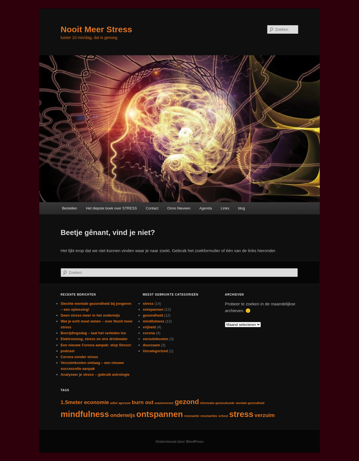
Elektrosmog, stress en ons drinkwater (94, 339)
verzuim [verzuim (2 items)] (265, 415)
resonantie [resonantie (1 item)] (191, 416)
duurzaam (151, 345)
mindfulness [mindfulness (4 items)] (85, 414)
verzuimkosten (155, 339)
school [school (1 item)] (223, 416)
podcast (68, 351)
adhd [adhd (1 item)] (113, 403)
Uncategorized (155, 351)
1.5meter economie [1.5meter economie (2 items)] (85, 402)
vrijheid (149, 327)
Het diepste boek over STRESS (111, 208)
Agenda (205, 208)
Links (225, 208)
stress (148, 303)
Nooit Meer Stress (96, 29)
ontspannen (153, 309)
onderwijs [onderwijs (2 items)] (122, 415)
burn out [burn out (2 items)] (142, 402)
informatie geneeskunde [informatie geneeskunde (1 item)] (217, 403)
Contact (152, 208)
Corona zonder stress (79, 357)
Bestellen (69, 208)
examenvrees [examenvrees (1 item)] (164, 403)
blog (241, 208)
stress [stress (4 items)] (241, 414)
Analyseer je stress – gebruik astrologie (95, 374)
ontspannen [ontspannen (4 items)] (159, 414)
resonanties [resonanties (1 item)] (208, 416)
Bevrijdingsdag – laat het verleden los (93, 333)
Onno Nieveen (178, 208)
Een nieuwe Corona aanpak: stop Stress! (96, 345)
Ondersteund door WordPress (179, 442)
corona (149, 333)
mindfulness (153, 321)
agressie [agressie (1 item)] (124, 403)
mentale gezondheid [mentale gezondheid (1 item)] (250, 403)
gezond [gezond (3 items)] (187, 401)
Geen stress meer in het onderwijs (90, 315)
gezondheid (153, 315)
